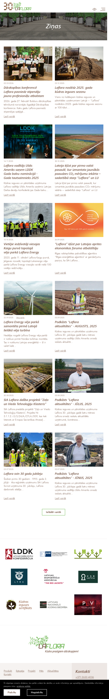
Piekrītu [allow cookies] (12, 692)
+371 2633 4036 (85, 677)
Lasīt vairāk (9, 116)
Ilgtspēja (20, 671)
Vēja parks (20, 317)
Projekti (31, 671)
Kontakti (8, 674)
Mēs (41, 671)
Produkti (8, 671)
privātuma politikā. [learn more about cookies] (24, 686)
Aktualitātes (53, 671)
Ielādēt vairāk (53, 512)
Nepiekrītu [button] (37, 692)
